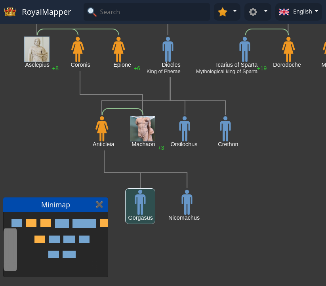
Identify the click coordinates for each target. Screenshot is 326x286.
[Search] (154, 11)
